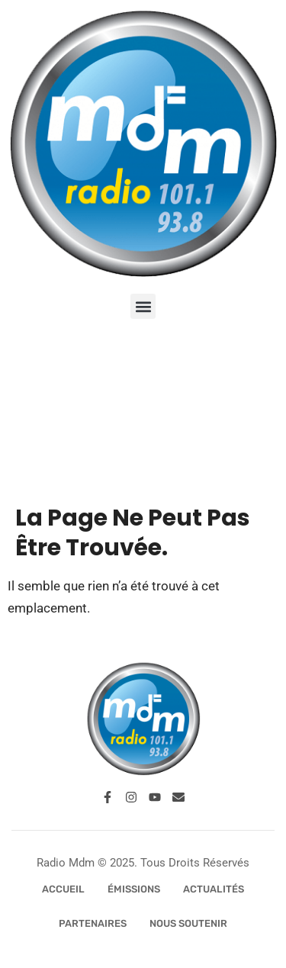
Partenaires (93, 923)
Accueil (63, 889)
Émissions (134, 889)
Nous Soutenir (188, 923)
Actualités (213, 889)
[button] (143, 306)
